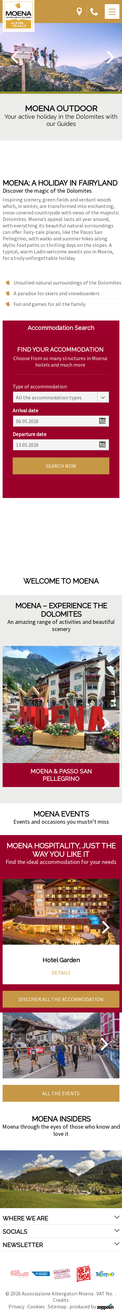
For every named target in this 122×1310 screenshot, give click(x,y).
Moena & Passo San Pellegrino (61, 775)
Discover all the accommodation (61, 999)
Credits (61, 1300)
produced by (91, 1306)
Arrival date (25, 410)
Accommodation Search (61, 327)
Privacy (16, 1306)
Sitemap (57, 1306)
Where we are (61, 1218)
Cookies (36, 1306)
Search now (61, 466)
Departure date (29, 434)
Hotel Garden (61, 960)
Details (61, 972)
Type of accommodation (40, 386)
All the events (60, 1093)
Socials (61, 1231)
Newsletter (61, 1244)
